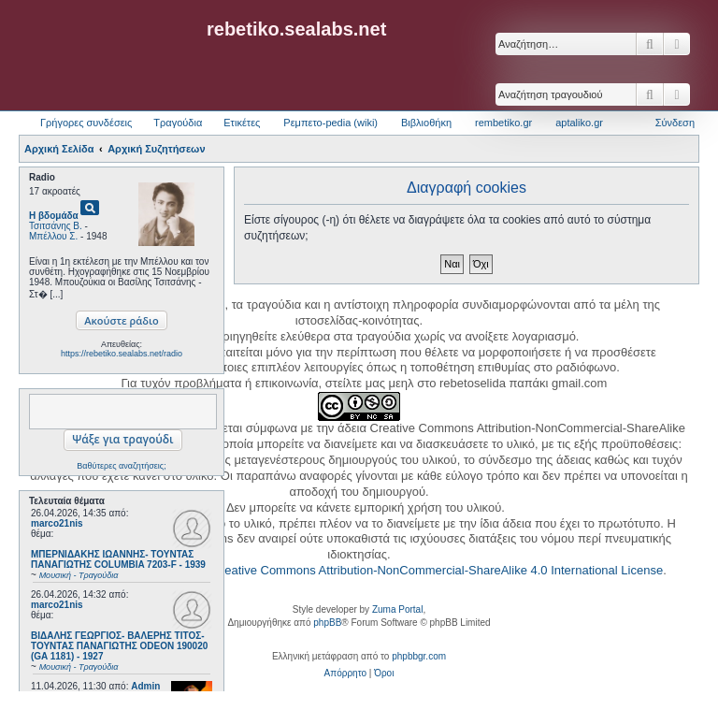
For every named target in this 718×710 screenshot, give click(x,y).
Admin (145, 686)
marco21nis (57, 523)
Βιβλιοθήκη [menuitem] (426, 122)
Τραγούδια (177, 122)
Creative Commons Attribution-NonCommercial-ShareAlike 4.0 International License (437, 570)
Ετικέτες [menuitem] (241, 122)
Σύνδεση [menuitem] (675, 122)
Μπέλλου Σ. (53, 236)
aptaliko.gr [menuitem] (579, 122)
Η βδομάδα (54, 215)
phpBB (327, 622)
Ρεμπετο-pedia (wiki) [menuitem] (330, 122)
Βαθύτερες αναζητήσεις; (121, 466)
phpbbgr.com (419, 656)
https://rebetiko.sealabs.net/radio (121, 353)
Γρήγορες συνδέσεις (86, 122)
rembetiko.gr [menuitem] (503, 122)
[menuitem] (345, 673)
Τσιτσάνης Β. (55, 226)
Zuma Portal (397, 609)
